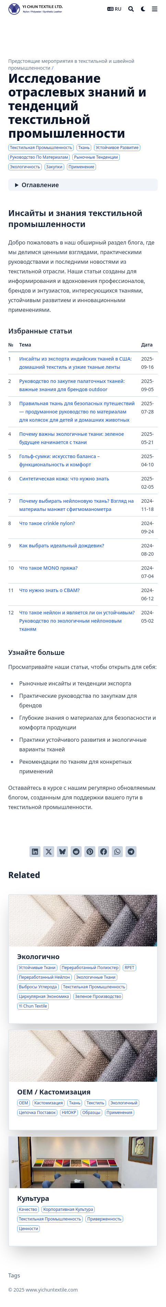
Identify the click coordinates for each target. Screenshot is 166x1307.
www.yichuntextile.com (52, 1289)
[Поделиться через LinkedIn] (34, 851)
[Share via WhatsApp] (117, 851)
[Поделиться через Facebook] (103, 851)
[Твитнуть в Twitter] (48, 851)
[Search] (131, 9)
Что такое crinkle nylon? (47, 523)
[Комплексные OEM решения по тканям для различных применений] (83, 1080)
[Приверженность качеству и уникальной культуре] (83, 1191)
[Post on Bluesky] (62, 851)
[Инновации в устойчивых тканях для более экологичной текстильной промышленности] (83, 959)
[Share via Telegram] (131, 851)
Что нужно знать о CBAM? (49, 590)
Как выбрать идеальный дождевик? (61, 545)
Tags (14, 1275)
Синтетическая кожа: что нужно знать (64, 478)
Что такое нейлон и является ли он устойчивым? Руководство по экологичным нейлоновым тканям (77, 620)
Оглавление (40, 185)
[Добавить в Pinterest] (89, 851)
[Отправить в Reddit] (76, 851)
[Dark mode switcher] (143, 9)
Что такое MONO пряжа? (48, 568)
